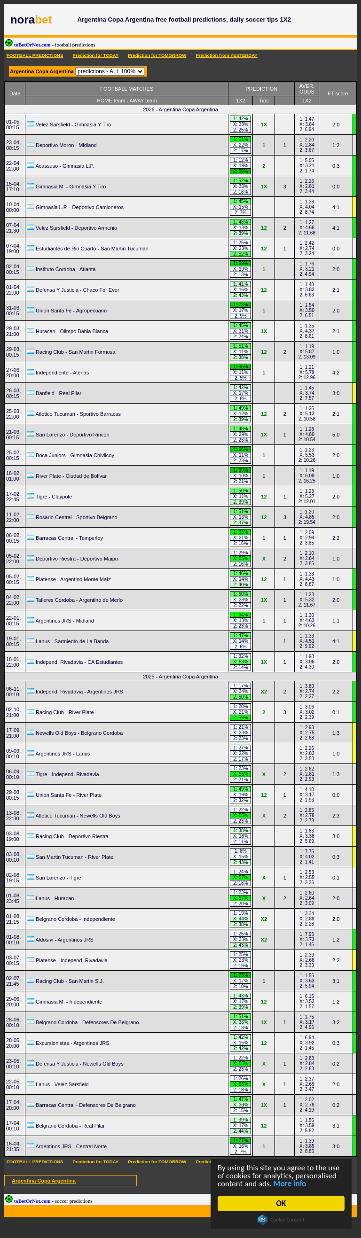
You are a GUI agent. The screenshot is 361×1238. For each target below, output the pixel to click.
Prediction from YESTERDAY (226, 55)
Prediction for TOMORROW (157, 55)
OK (281, 1203)
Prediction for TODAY (95, 55)
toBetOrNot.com (50, 44)
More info (290, 1184)
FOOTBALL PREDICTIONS (35, 55)
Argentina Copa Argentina (44, 1180)
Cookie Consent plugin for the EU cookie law (281, 1220)
